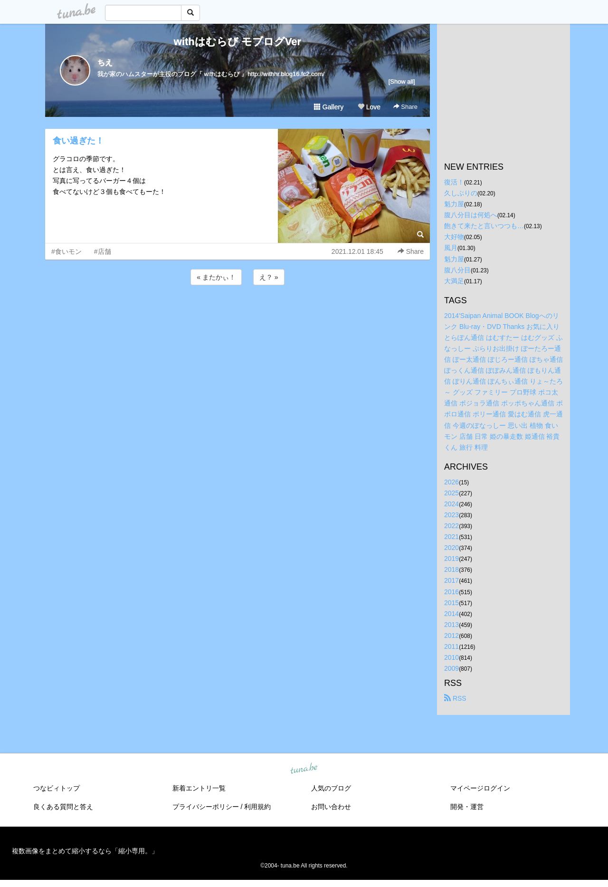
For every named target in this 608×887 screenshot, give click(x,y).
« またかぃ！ (216, 277)
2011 (451, 646)
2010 (451, 657)
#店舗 (102, 251)
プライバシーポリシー (205, 806)
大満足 (454, 281)
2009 (451, 668)
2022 (451, 526)
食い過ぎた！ (78, 140)
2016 (451, 592)
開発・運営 (467, 806)
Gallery (328, 107)
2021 (451, 536)
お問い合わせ (331, 806)
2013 (451, 624)
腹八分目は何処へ (470, 215)
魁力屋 (454, 204)
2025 (451, 493)
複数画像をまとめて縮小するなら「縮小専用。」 (85, 851)
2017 (451, 580)
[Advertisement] (237, 312)
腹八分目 (457, 270)
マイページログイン (480, 788)
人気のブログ (331, 788)
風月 (450, 247)
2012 (451, 635)
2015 (451, 603)
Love (369, 107)
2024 (451, 504)
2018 (451, 569)
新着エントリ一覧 (199, 788)
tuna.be (303, 769)
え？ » (268, 277)
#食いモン (66, 251)
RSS (455, 698)
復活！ (454, 182)
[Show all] (402, 81)
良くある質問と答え (63, 806)
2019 (451, 558)
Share (405, 106)
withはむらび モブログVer (237, 42)
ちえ (105, 62)
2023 (451, 515)
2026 (451, 482)
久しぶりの (460, 193)
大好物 (454, 237)
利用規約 (257, 806)
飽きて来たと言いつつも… (484, 226)
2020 (451, 547)
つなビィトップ (56, 788)
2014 (451, 613)
